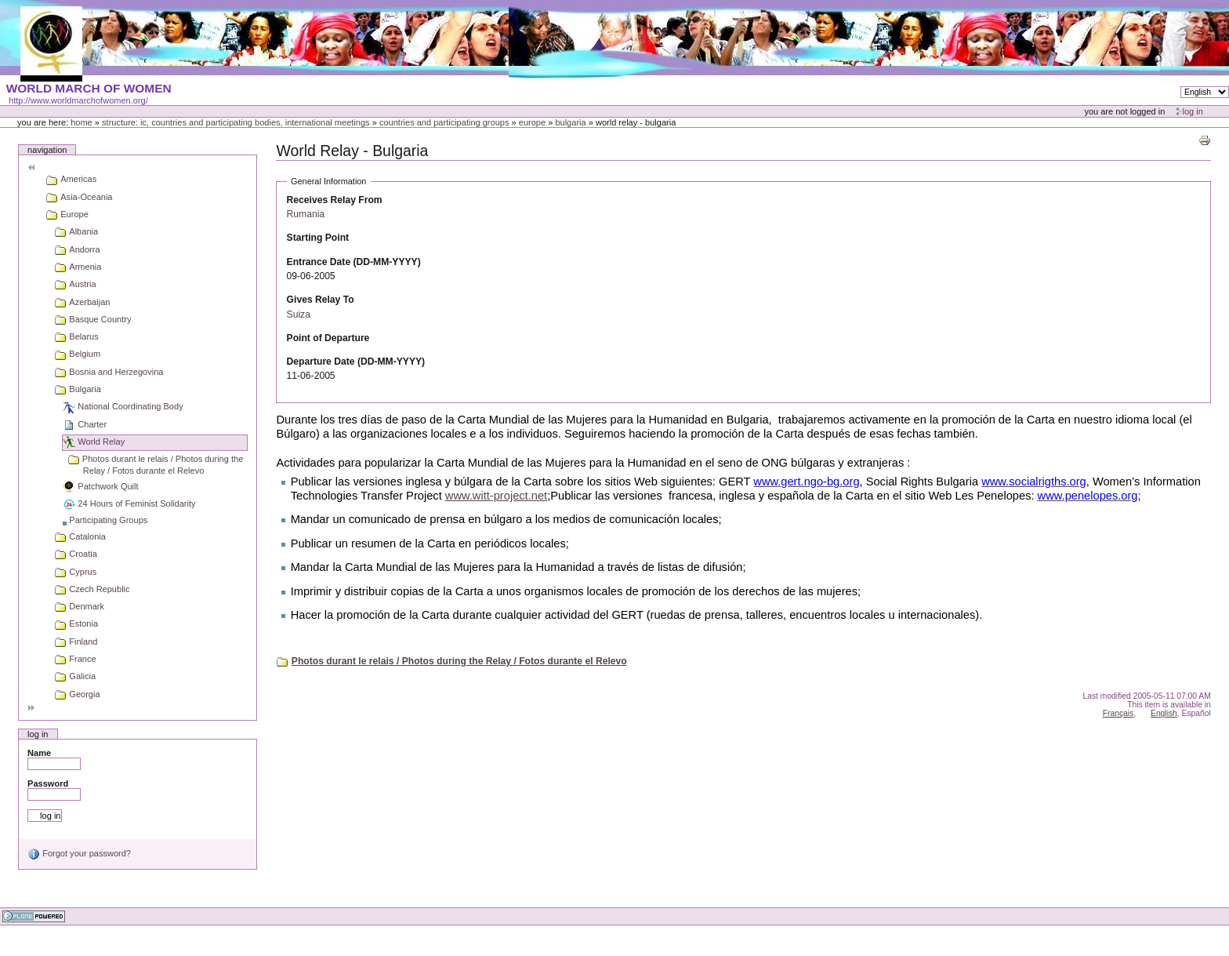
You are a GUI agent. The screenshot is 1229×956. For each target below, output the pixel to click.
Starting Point (318, 237)
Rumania (306, 214)
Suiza (298, 314)
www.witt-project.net (496, 495)
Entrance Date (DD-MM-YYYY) (354, 261)
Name (39, 753)
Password (47, 783)
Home (81, 122)
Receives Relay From (334, 199)
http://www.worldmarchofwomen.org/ (78, 100)
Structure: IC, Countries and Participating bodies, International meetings (236, 122)
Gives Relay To (320, 299)
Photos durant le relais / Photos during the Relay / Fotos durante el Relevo (459, 661)
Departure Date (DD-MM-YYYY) (356, 361)
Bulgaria (570, 122)
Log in (1193, 111)
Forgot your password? (79, 853)
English (1164, 713)
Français (1118, 713)
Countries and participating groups (444, 122)
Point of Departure (328, 338)
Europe (532, 122)
